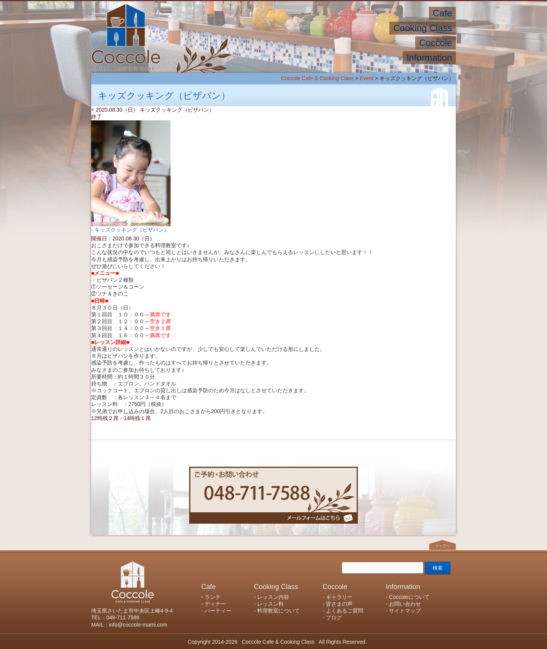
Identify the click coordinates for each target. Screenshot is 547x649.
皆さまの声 (339, 604)
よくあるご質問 (344, 611)
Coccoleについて (409, 597)
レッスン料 (270, 604)
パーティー (218, 611)
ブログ (334, 617)
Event (366, 78)
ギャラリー (339, 597)
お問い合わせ (405, 604)
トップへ (442, 546)
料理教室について (278, 611)
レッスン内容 (273, 597)
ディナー (215, 604)
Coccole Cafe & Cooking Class (317, 78)
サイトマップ (405, 611)
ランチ (213, 597)
